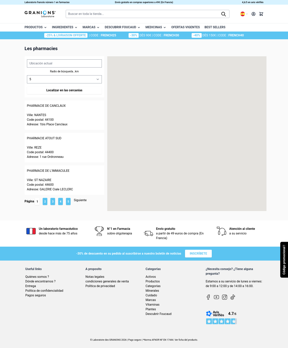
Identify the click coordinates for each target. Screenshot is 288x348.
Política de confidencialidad (44, 290)
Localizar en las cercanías (64, 90)
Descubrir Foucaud (159, 314)
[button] (235, 135)
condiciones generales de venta (107, 281)
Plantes (151, 309)
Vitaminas (153, 304)
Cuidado (151, 295)
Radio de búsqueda (62, 71)
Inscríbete (198, 253)
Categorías (153, 286)
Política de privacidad (100, 286)
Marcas (151, 300)
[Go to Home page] (40, 14)
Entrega (30, 286)
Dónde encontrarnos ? (40, 281)
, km (76, 71)
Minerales (152, 290)
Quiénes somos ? (37, 277)
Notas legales (95, 277)
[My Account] (253, 14)
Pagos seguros (35, 295)
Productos (153, 281)
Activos (151, 277)
